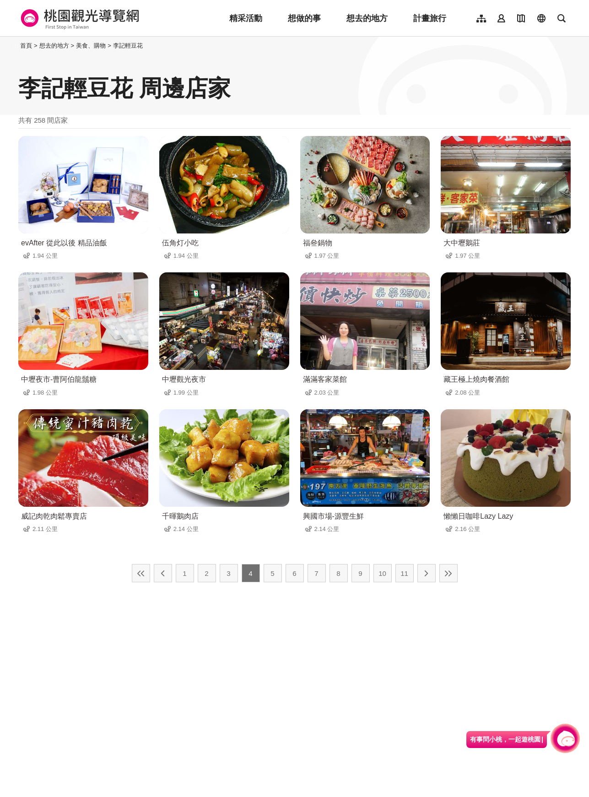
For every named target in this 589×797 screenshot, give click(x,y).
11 (404, 573)
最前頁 (141, 573)
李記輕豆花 (128, 45)
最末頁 (448, 573)
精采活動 (245, 18)
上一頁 (163, 573)
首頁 (26, 45)
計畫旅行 (429, 18)
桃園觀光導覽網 (78, 18)
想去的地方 (367, 18)
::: (15, 45)
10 (382, 573)
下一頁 (426, 573)
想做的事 (304, 18)
